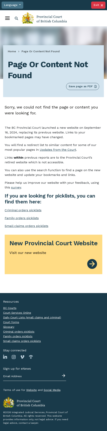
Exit (98, 4)
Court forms (11, 322)
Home (12, 51)
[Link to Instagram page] (14, 356)
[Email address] (34, 376)
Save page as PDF (83, 86)
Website (31, 389)
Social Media (52, 389)
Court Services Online (17, 312)
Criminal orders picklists (18, 331)
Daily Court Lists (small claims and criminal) (32, 317)
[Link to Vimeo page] (22, 356)
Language (11, 4)
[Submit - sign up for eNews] (64, 375)
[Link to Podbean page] (31, 356)
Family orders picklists (17, 336)
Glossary (8, 326)
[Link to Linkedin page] (5, 356)
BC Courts (9, 308)
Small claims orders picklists (26, 226)
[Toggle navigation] (7, 18)
